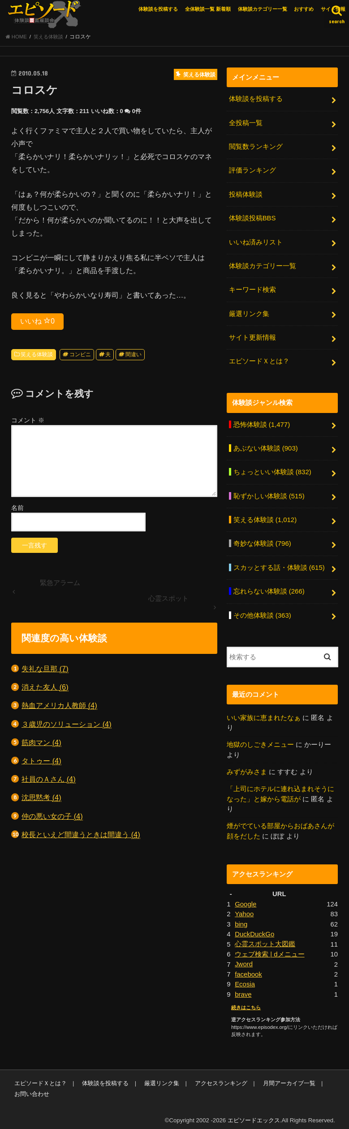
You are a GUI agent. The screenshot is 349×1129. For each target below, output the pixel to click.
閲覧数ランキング (256, 146)
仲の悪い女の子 (52, 817)
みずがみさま (247, 767)
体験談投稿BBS (252, 217)
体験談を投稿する (158, 9)
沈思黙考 (41, 798)
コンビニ (80, 355)
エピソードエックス (254, 1115)
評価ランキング (252, 170)
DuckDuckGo (254, 929)
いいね (37, 322)
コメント (27, 421)
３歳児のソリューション (67, 724)
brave (243, 989)
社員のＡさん (49, 780)
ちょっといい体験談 (272, 469)
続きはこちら (246, 1002)
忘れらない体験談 (269, 588)
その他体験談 (262, 611)
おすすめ (304, 9)
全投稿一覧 (246, 123)
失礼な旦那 (45, 669)
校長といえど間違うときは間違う (81, 835)
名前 (17, 508)
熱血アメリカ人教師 (59, 706)
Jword (244, 959)
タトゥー (41, 761)
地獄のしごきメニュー (260, 741)
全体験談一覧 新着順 (208, 9)
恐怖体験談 (261, 422)
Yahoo (244, 909)
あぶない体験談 (265, 446)
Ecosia (245, 979)
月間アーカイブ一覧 (287, 1077)
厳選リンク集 (249, 312)
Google (245, 899)
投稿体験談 (246, 194)
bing (241, 919)
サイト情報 (333, 9)
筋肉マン (41, 743)
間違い (133, 355)
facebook (248, 969)
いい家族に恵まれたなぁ (264, 713)
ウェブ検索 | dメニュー (269, 949)
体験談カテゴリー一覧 (262, 9)
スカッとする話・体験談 (279, 564)
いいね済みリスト (256, 241)
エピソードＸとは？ (259, 359)
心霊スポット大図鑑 (265, 939)
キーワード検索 (252, 288)
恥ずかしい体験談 (269, 493)
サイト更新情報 (252, 336)
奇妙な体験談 (262, 540)
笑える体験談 (37, 355)
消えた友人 (45, 688)
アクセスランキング (220, 1077)
